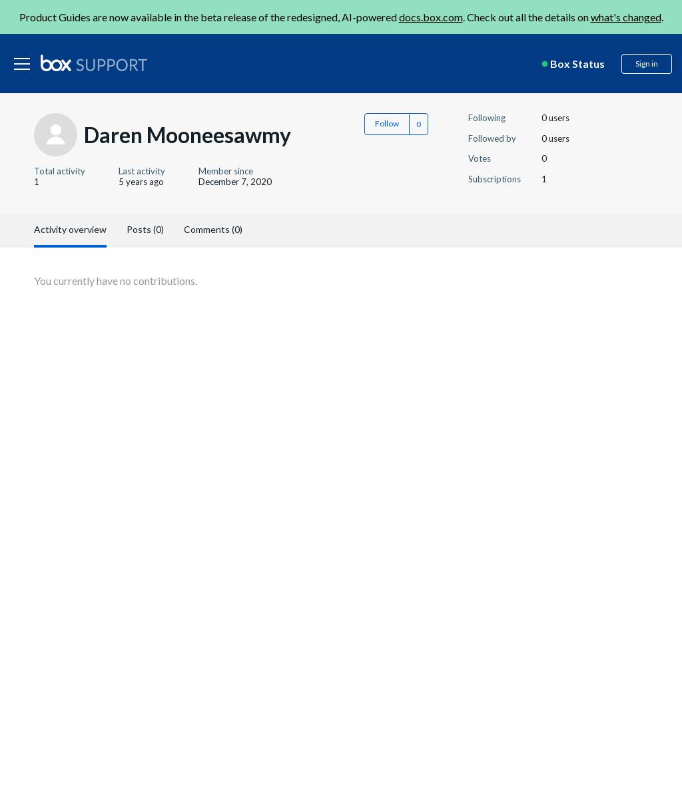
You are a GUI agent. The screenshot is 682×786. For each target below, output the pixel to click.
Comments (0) (213, 229)
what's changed (626, 17)
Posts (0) (145, 229)
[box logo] (94, 63)
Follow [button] (387, 123)
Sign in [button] (646, 64)
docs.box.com (431, 17)
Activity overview (70, 229)
